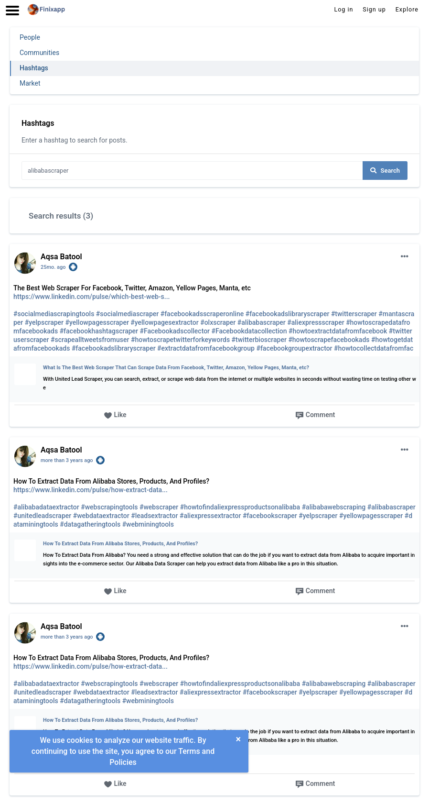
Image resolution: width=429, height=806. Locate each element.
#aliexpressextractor (210, 515)
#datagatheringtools (90, 524)
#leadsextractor (154, 515)
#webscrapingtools (109, 507)
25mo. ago (53, 267)
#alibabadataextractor (46, 507)
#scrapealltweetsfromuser (90, 339)
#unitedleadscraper (42, 515)
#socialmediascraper (127, 314)
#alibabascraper (261, 322)
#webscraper (158, 507)
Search (385, 170)
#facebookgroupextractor (294, 348)
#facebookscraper (270, 515)
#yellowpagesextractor (164, 322)
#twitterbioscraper (259, 339)
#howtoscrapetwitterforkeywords (180, 339)
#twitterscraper (354, 314)
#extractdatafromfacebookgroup (206, 348)
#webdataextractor (101, 515)
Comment (315, 415)
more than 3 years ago (67, 460)
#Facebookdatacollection (249, 331)
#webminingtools (148, 524)
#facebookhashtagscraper (99, 331)
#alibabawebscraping (334, 507)
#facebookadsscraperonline (202, 314)
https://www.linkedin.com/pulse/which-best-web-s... (91, 296)
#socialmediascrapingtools (53, 314)
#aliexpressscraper (315, 322)
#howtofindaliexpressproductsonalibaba (240, 507)
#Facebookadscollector (174, 331)
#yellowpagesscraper (97, 322)
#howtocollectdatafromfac (373, 348)
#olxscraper (218, 322)
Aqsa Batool (61, 256)
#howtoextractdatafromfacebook (338, 331)
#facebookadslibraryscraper (288, 314)
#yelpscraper (44, 322)
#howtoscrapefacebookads (328, 339)
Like (115, 415)
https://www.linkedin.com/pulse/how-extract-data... (90, 490)
